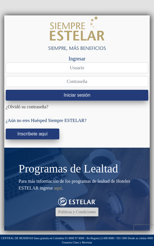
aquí (58, 188)
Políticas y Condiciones (77, 212)
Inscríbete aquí (32, 133)
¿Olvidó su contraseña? (27, 106)
